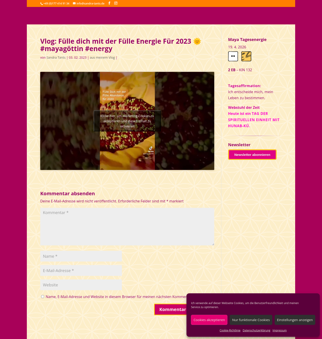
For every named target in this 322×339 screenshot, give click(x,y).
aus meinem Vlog (102, 57)
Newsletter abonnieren (252, 155)
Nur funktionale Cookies (251, 320)
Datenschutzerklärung (256, 330)
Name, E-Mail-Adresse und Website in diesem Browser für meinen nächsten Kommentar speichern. (128, 296)
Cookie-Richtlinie (230, 330)
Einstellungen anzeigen (295, 320)
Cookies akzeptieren (209, 320)
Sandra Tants (56, 57)
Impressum (280, 330)
